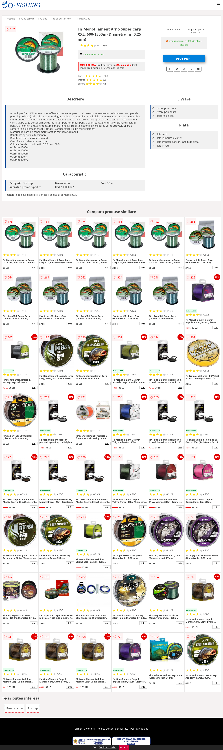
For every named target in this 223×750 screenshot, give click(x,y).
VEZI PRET (184, 58)
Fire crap (42, 18)
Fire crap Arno (83, 18)
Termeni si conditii (84, 728)
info (33, 267)
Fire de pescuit (26, 18)
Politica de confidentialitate (112, 728)
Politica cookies (139, 728)
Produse (11, 18)
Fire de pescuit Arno (61, 18)
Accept (124, 747)
